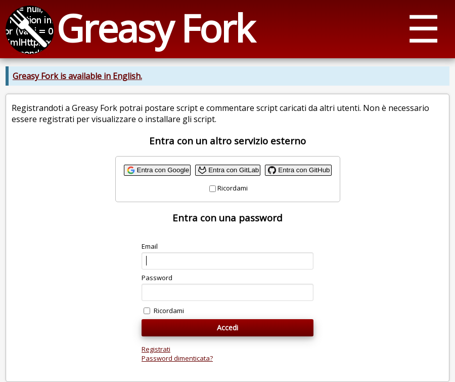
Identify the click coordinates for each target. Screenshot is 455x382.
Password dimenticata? (177, 358)
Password (157, 277)
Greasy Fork (155, 28)
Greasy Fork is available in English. (77, 76)
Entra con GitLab (233, 170)
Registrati (156, 349)
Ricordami (232, 188)
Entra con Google (163, 170)
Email (150, 246)
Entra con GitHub (304, 170)
